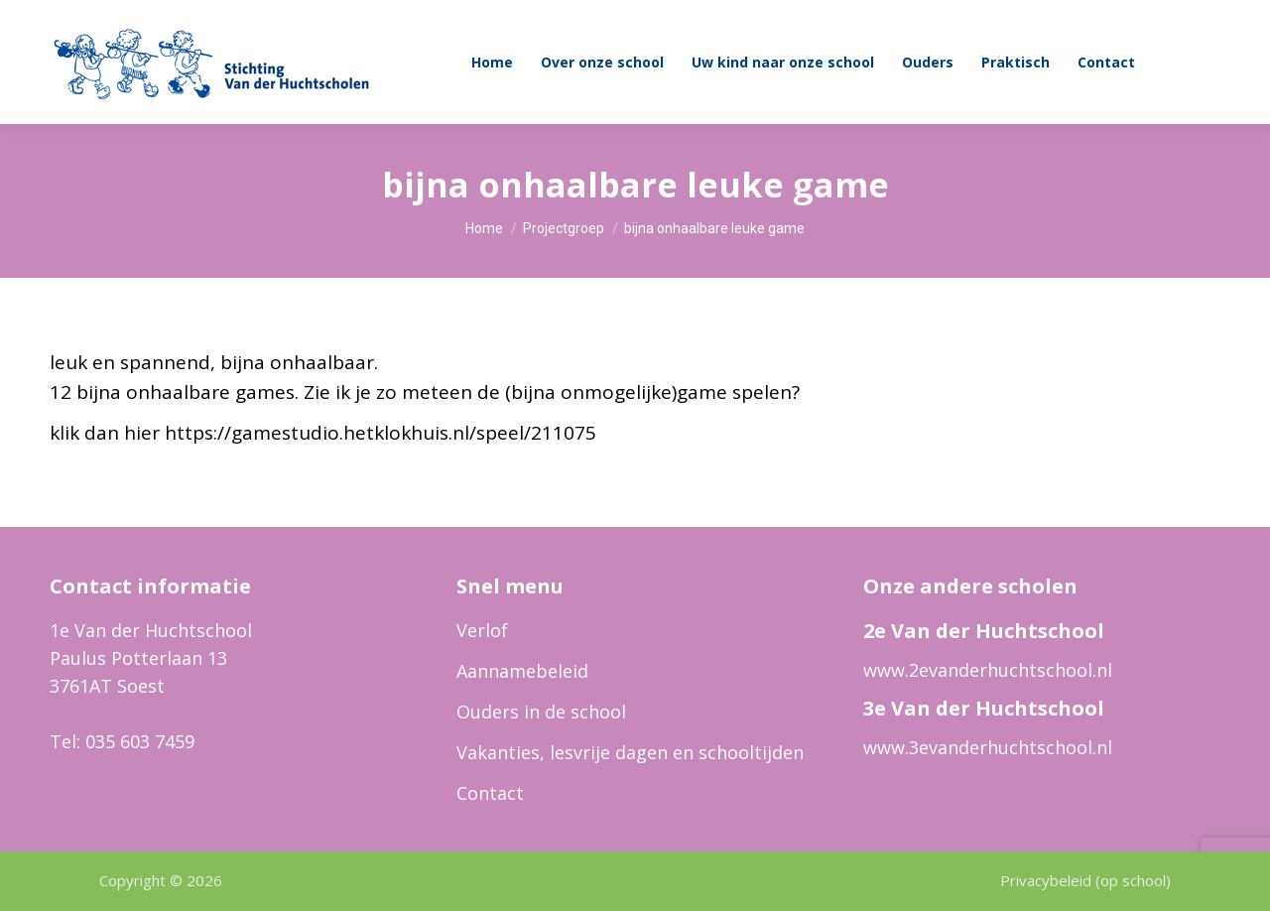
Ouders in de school (541, 711)
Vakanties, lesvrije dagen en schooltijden (630, 752)
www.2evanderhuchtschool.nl (987, 670)
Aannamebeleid (522, 671)
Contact (490, 793)
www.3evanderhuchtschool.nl (987, 747)
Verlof (482, 630)
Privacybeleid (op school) (1085, 880)
